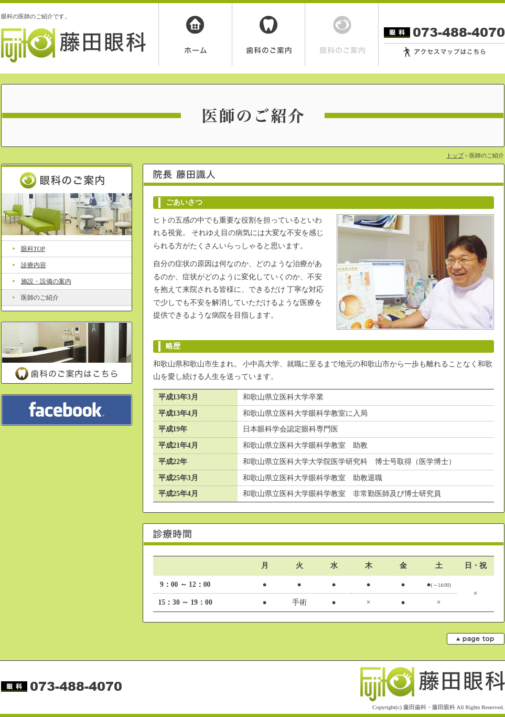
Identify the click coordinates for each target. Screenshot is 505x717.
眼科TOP (33, 248)
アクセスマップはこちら (444, 52)
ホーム (195, 34)
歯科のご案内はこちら (66, 353)
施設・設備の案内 (46, 281)
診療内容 (33, 265)
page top (475, 639)
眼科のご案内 (342, 34)
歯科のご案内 (268, 34)
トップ (455, 155)
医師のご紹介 (40, 297)
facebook (66, 410)
